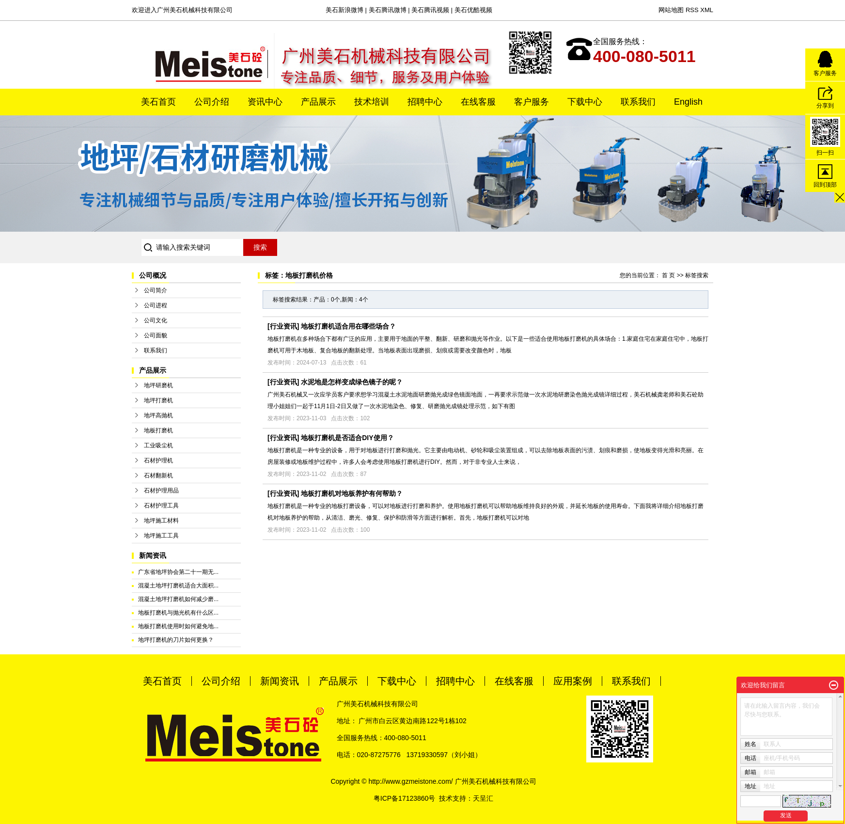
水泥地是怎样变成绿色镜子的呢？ (352, 382)
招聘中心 (424, 102)
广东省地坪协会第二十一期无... (178, 572)
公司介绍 (211, 102)
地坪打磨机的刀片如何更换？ (176, 639)
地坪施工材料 (161, 520)
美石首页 (158, 102)
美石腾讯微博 (388, 10)
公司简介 (155, 290)
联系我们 (638, 102)
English (688, 102)
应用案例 (572, 681)
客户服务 (531, 102)
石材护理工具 (161, 505)
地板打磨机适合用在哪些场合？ (348, 326)
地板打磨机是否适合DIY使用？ (347, 438)
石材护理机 (158, 460)
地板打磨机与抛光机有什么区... (178, 612)
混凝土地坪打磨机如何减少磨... (178, 599)
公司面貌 (155, 335)
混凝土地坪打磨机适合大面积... (178, 585)
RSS (692, 10)
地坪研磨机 (158, 385)
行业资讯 (283, 326)
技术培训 (371, 102)
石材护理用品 (161, 490)
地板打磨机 (158, 430)
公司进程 (155, 305)
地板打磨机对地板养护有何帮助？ (352, 493)
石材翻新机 (158, 475)
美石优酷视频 (473, 10)
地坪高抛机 (158, 415)
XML (706, 10)
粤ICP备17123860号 (405, 798)
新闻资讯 (279, 681)
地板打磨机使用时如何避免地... (178, 626)
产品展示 (318, 102)
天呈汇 (483, 798)
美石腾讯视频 (430, 10)
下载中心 (584, 102)
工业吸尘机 (158, 445)
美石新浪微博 (344, 10)
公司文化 (155, 320)
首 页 (668, 275)
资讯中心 (265, 102)
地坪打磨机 (158, 400)
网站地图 (671, 10)
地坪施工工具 (161, 535)
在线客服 (478, 102)
